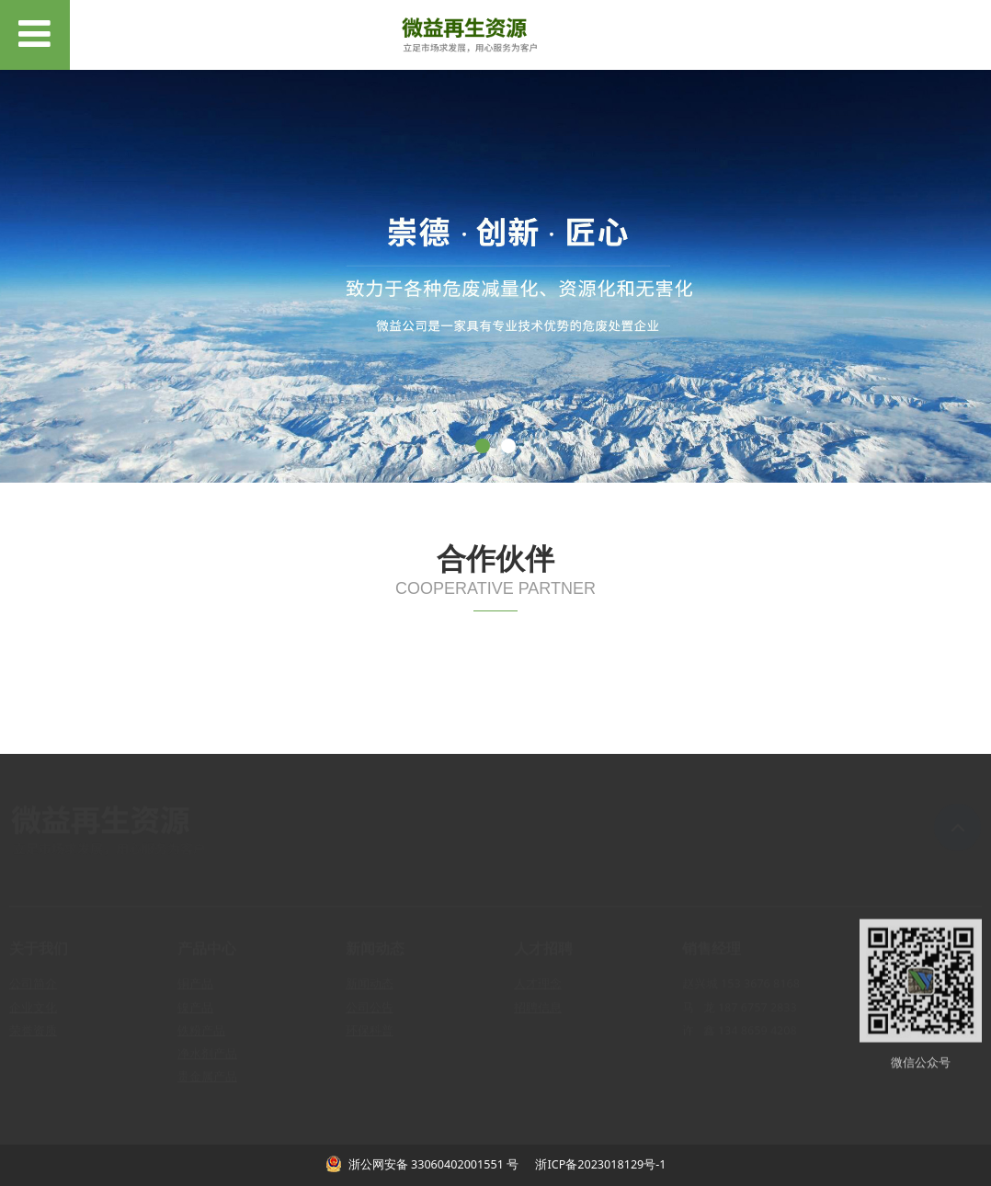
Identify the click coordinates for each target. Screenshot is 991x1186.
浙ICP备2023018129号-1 (599, 1164)
